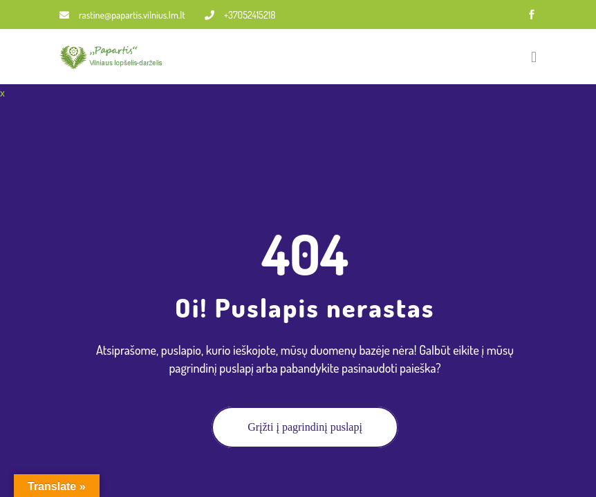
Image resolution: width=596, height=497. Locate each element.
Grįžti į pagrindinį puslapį (305, 427)
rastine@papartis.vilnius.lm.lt (122, 15)
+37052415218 (240, 15)
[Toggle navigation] (534, 56)
